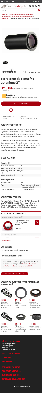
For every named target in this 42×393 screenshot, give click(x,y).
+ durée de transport (30, 97)
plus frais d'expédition (27, 88)
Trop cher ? (5, 91)
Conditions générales (9, 344)
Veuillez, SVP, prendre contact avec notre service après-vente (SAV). (19, 265)
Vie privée (5, 348)
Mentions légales (7, 346)
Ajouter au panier (21, 104)
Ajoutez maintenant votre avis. (14, 274)
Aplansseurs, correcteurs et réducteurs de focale (16, 16)
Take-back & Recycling (9, 350)
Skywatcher (4, 19)
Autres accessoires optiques (23, 14)
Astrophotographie (7, 14)
